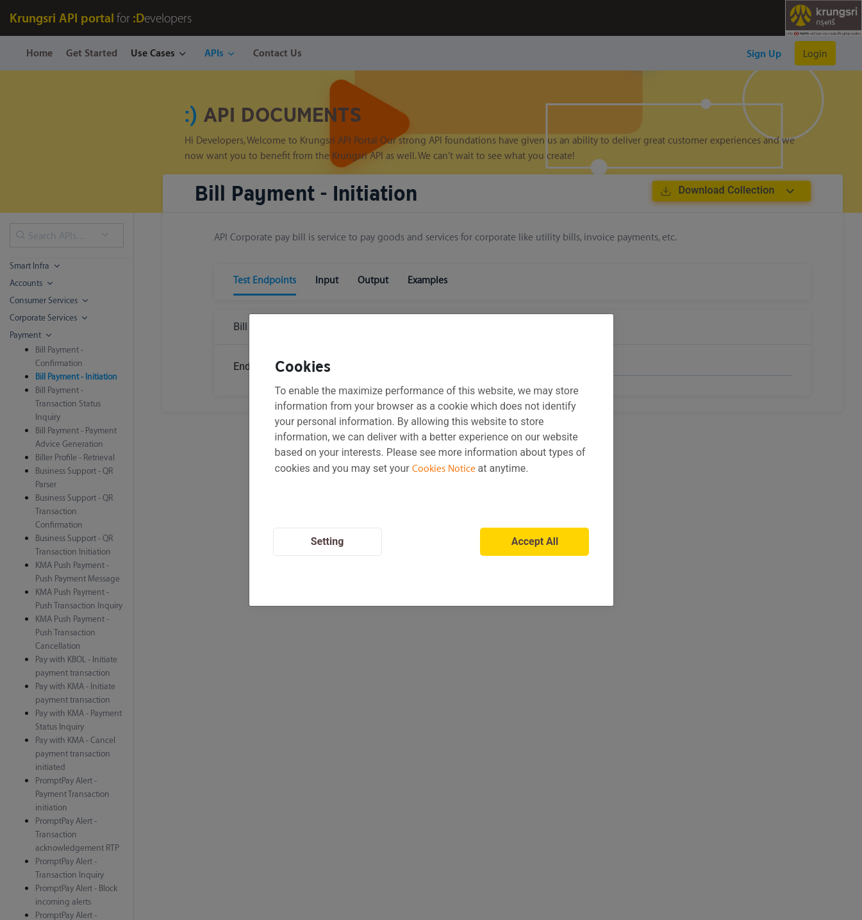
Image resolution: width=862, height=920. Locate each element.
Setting (327, 541)
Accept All (535, 541)
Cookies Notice (444, 468)
